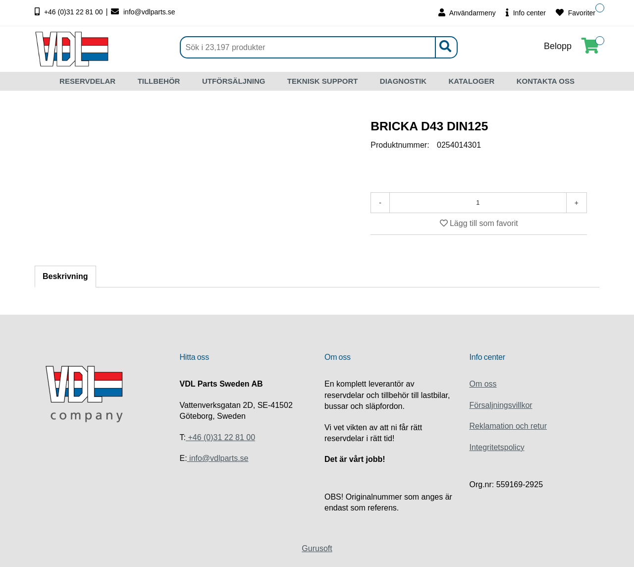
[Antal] (478, 202)
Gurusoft (317, 548)
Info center (526, 12)
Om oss (483, 384)
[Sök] (319, 47)
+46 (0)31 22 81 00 (70, 12)
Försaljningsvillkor (501, 405)
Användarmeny (467, 12)
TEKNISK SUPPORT (322, 81)
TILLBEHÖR (159, 81)
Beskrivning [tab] (65, 276)
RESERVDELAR (87, 81)
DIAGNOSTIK (403, 81)
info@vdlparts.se (143, 12)
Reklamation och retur (508, 426)
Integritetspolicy (497, 447)
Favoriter (575, 12)
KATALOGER (471, 81)
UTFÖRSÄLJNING (233, 81)
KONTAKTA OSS (546, 81)
